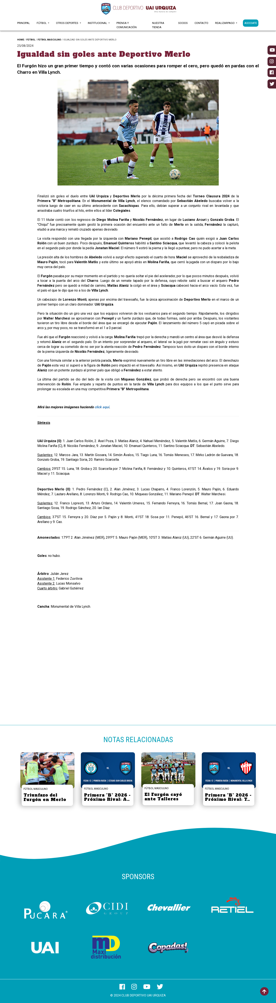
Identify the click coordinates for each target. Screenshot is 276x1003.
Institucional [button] (98, 23)
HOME (20, 39)
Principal (23, 23)
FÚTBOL (30, 39)
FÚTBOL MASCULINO (49, 39)
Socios (183, 23)
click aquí (102, 407)
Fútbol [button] (42, 23)
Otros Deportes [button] (67, 23)
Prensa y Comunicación (126, 25)
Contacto (201, 23)
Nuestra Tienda (158, 25)
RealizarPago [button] (225, 23)
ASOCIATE (250, 23)
